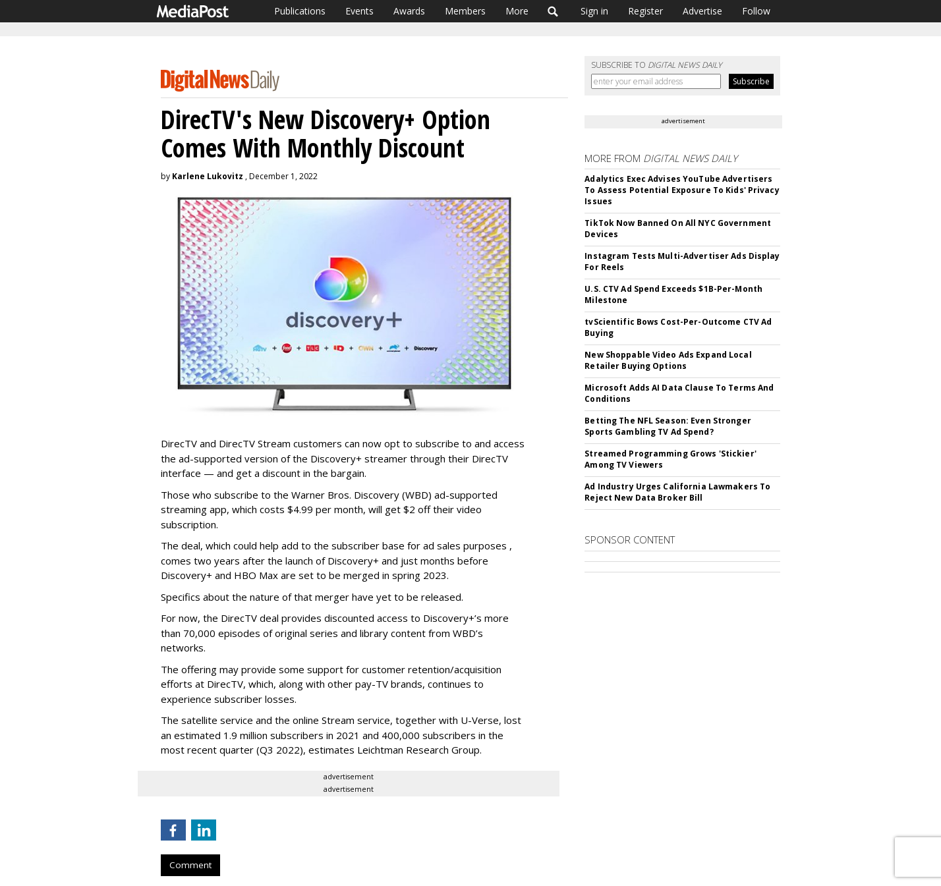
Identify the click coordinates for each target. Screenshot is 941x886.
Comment (190, 865)
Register (645, 11)
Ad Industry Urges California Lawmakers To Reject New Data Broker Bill (677, 492)
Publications (300, 11)
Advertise (702, 11)
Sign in (594, 11)
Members (465, 11)
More (516, 11)
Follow (756, 11)
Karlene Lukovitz (207, 176)
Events (359, 11)
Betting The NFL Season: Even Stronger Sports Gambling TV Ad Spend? (668, 426)
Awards (409, 11)
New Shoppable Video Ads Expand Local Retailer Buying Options (668, 360)
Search (553, 11)
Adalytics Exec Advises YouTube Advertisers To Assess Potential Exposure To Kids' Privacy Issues (682, 190)
